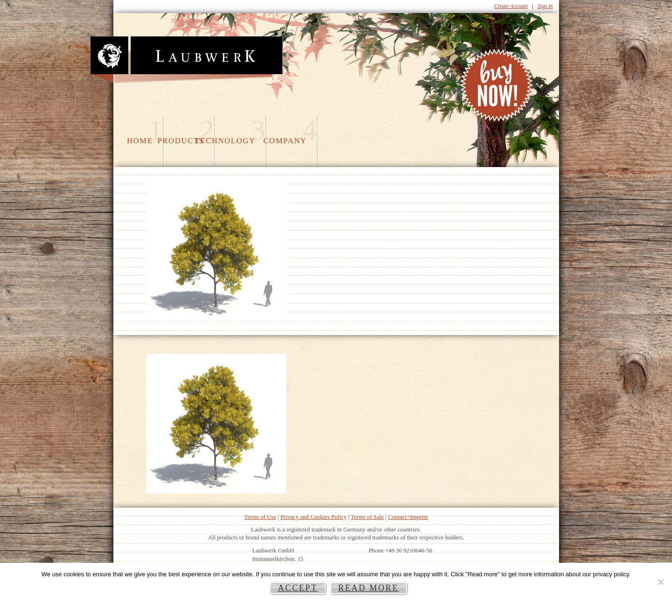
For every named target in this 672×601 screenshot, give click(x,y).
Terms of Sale (367, 517)
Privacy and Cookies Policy (313, 517)
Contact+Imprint (407, 517)
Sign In (545, 6)
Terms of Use (260, 517)
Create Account (510, 6)
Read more (368, 588)
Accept (297, 588)
